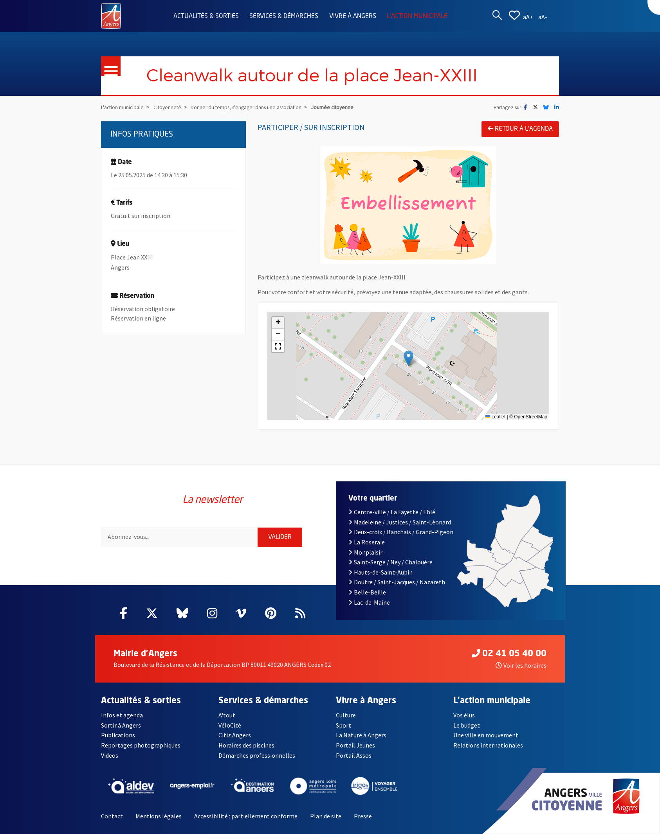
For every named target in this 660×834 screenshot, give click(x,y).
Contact (112, 816)
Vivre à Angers (352, 16)
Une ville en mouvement (485, 735)
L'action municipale (417, 16)
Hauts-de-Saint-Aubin (380, 572)
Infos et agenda (122, 715)
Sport (343, 725)
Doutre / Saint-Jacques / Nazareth (396, 582)
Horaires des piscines (246, 745)
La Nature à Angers (361, 735)
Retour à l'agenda (520, 128)
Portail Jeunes (355, 745)
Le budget (466, 725)
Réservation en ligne (138, 318)
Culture (346, 715)
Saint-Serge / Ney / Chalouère (390, 562)
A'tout (226, 715)
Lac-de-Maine (369, 602)
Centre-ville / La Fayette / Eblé (391, 512)
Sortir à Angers (121, 725)
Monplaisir (365, 552)
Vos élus (464, 715)
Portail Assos (353, 755)
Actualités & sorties (206, 16)
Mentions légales (158, 816)
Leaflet (495, 417)
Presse (363, 816)
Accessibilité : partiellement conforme (246, 816)
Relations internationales (488, 745)
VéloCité (229, 725)
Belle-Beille (367, 592)
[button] (408, 358)
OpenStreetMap (530, 417)
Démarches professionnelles (256, 755)
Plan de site (325, 816)
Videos (109, 755)
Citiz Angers (234, 735)
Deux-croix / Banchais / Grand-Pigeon (400, 532)
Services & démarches (283, 16)
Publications (118, 735)
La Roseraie (366, 542)
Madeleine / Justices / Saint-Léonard (399, 522)
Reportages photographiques (140, 745)
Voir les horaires (521, 665)
